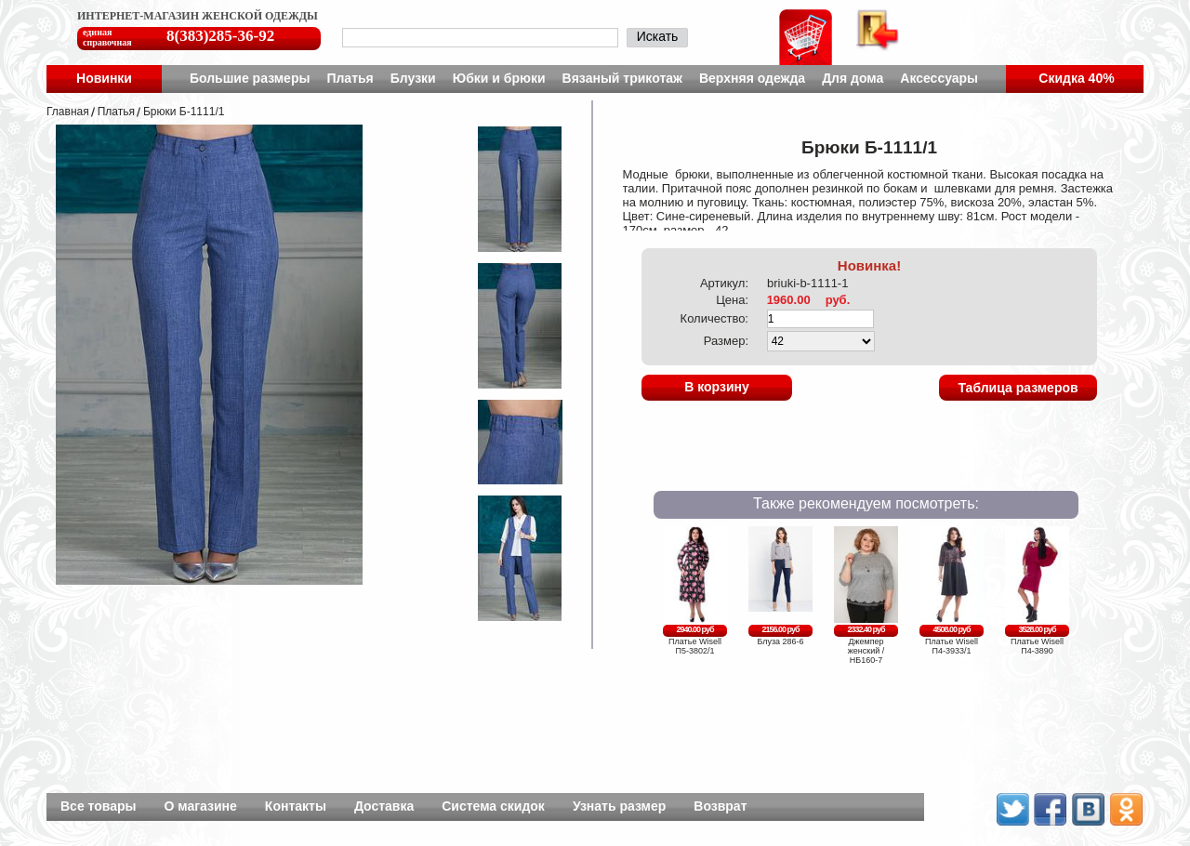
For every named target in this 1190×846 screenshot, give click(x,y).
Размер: (726, 341)
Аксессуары (939, 78)
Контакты (295, 806)
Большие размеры (250, 78)
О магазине (201, 806)
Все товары (98, 806)
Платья (349, 78)
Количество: (714, 318)
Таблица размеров (1018, 387)
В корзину (716, 386)
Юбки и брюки (499, 78)
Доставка (384, 806)
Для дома (852, 78)
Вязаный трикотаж (622, 78)
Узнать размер (619, 806)
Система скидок (493, 806)
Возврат (720, 806)
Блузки (413, 78)
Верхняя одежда (752, 78)
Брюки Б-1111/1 (183, 111)
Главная (67, 111)
